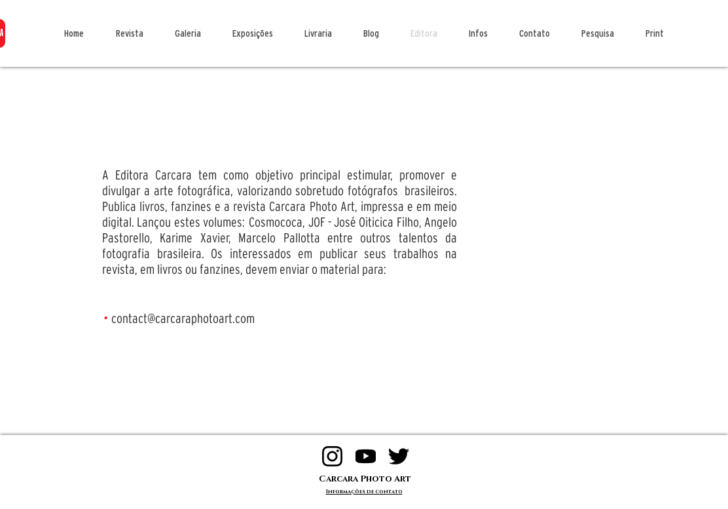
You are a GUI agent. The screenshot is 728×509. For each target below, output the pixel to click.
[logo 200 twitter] (399, 456)
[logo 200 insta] (332, 456)
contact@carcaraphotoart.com (183, 318)
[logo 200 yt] (365, 456)
